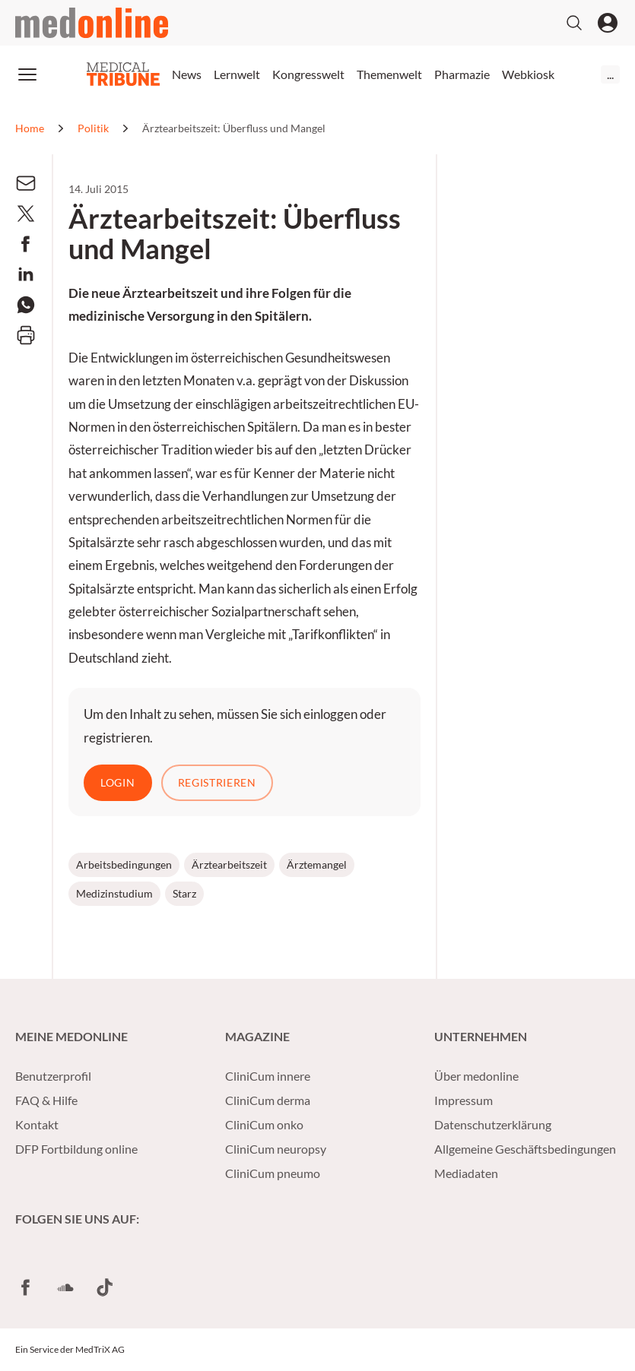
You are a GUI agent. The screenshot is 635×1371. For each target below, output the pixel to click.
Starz (184, 893)
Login (117, 782)
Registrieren (217, 782)
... (610, 74)
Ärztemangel (317, 864)
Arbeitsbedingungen (124, 864)
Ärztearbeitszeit (229, 864)
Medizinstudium (114, 893)
